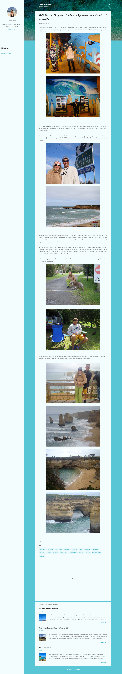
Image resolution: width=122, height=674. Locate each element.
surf (66, 553)
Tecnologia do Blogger (73, 669)
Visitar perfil (12, 29)
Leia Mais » (104, 623)
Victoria (41, 556)
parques (55, 553)
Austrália (50, 549)
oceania (49, 553)
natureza (41, 553)
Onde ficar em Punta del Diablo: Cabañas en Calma (54, 628)
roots (61, 553)
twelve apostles (96, 553)
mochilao (87, 549)
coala (80, 549)
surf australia (73, 553)
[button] (106, 14)
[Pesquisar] (110, 4)
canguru (75, 549)
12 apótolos (42, 549)
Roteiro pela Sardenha (45, 648)
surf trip (81, 553)
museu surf (95, 549)
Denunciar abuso (6, 53)
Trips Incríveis (45, 4)
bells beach (67, 549)
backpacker (58, 549)
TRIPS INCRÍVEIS (12, 20)
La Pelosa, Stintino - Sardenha (48, 608)
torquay (88, 553)
